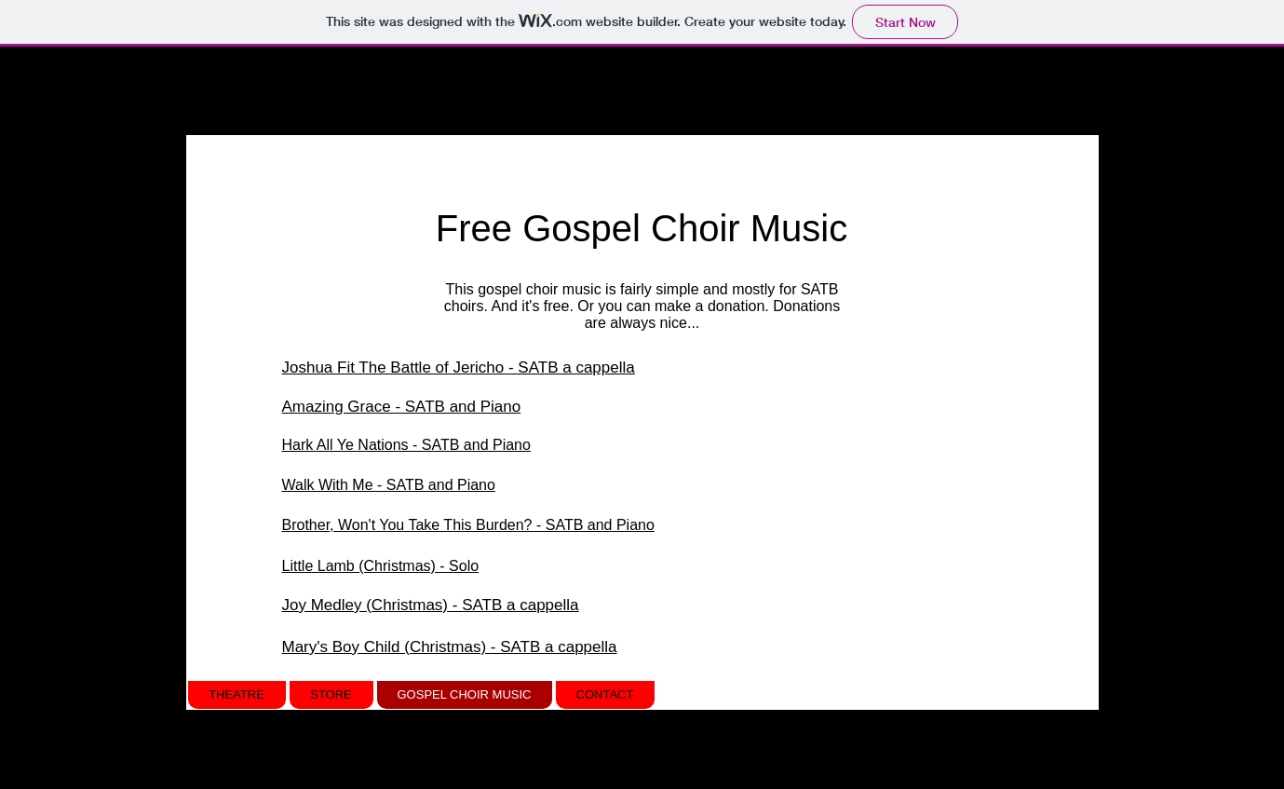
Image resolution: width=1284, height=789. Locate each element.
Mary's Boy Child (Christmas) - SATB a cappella (449, 647)
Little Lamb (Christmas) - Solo (381, 566)
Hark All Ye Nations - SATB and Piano (406, 445)
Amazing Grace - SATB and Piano (401, 406)
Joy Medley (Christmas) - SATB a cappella (430, 605)
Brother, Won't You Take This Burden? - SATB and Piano (468, 525)
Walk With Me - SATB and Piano (388, 485)
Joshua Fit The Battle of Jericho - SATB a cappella (458, 367)
